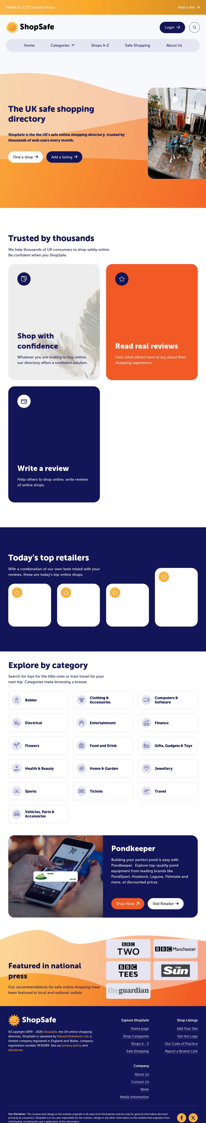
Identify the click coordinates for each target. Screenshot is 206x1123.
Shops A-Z (100, 45)
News (144, 1089)
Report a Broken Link (181, 1051)
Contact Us (140, 1082)
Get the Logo (187, 1036)
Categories (63, 45)
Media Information (134, 1097)
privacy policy (71, 1045)
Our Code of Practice (181, 1043)
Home (29, 45)
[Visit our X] (193, 1117)
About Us (174, 45)
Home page (140, 1028)
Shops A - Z (140, 1043)
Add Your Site (187, 1028)
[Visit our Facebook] (181, 1117)
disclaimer (15, 1050)
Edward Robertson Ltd (72, 1036)
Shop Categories (136, 1036)
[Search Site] (194, 27)
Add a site (189, 7)
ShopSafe (50, 1031)
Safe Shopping (137, 45)
